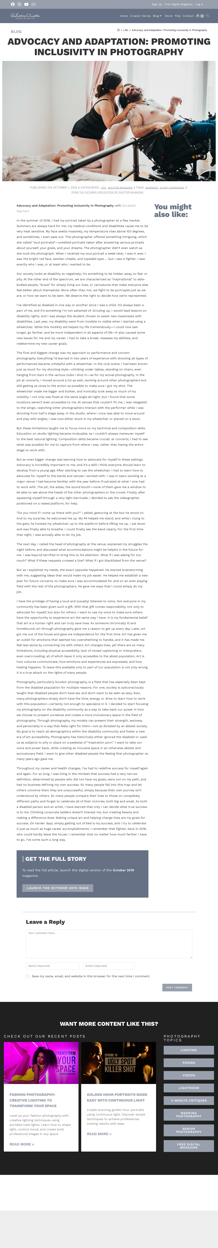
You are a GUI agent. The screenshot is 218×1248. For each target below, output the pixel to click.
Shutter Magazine (117, 187)
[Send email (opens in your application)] (33, 4)
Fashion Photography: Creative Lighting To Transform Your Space (35, 1101)
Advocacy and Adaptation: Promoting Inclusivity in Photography (169, 30)
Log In (199, 4)
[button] (189, 1089)
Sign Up (157, 4)
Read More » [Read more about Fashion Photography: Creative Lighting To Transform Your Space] (22, 1145)
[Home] (118, 30)
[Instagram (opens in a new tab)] (19, 4)
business (152, 187)
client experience (176, 187)
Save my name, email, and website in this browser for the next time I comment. (91, 977)
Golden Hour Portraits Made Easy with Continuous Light (114, 1101)
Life (98, 187)
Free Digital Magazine (179, 4)
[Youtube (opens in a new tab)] (26, 4)
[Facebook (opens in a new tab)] (13, 4)
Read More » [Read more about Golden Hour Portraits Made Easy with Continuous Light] (99, 1140)
